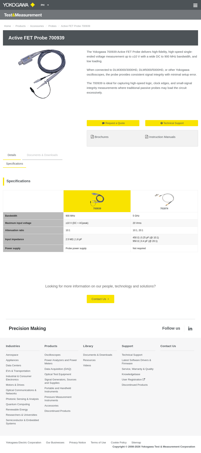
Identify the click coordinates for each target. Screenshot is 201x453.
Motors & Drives (15, 385)
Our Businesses (55, 442)
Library (88, 346)
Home (7, 26)
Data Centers (13, 365)
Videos (87, 365)
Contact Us (100, 299)
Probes (52, 26)
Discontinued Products (57, 411)
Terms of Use (98, 442)
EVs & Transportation (18, 370)
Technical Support (172, 123)
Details (12, 155)
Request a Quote (113, 123)
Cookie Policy (119, 442)
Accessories (37, 26)
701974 (164, 208)
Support (127, 346)
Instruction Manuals (162, 137)
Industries (13, 346)
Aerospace (12, 355)
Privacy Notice (77, 442)
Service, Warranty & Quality (137, 368)
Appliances (12, 360)
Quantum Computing (18, 404)
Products (21, 26)
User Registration (132, 379)
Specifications (14, 163)
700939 (97, 208)
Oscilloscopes (52, 355)
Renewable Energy (17, 409)
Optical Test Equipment (58, 374)
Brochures (102, 137)
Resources (89, 360)
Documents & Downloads (42, 155)
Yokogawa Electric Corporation (23, 442)
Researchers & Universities (21, 415)
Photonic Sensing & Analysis (22, 398)
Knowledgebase (131, 374)
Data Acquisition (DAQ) (58, 368)
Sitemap (136, 442)
